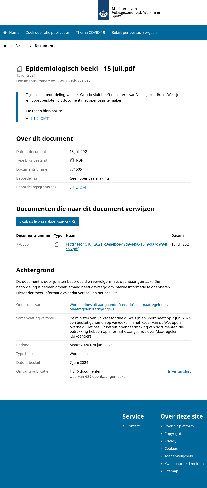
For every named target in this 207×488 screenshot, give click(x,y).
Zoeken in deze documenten (48, 221)
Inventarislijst (179, 371)
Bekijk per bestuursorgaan (134, 32)
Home (11, 32)
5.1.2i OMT (39, 118)
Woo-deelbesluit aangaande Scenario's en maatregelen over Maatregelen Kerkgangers (121, 307)
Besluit (22, 45)
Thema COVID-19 (90, 32)
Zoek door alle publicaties (48, 32)
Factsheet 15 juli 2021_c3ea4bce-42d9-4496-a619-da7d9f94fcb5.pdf (116, 246)
